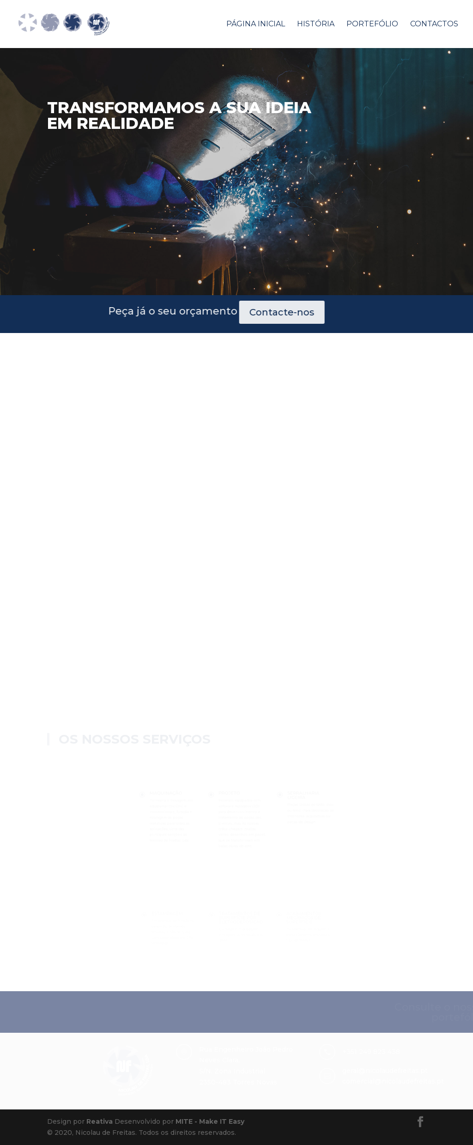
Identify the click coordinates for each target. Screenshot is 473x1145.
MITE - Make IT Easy (210, 1121)
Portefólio (372, 24)
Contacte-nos (173, 312)
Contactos (434, 24)
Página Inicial (255, 24)
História (315, 24)
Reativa (99, 1121)
